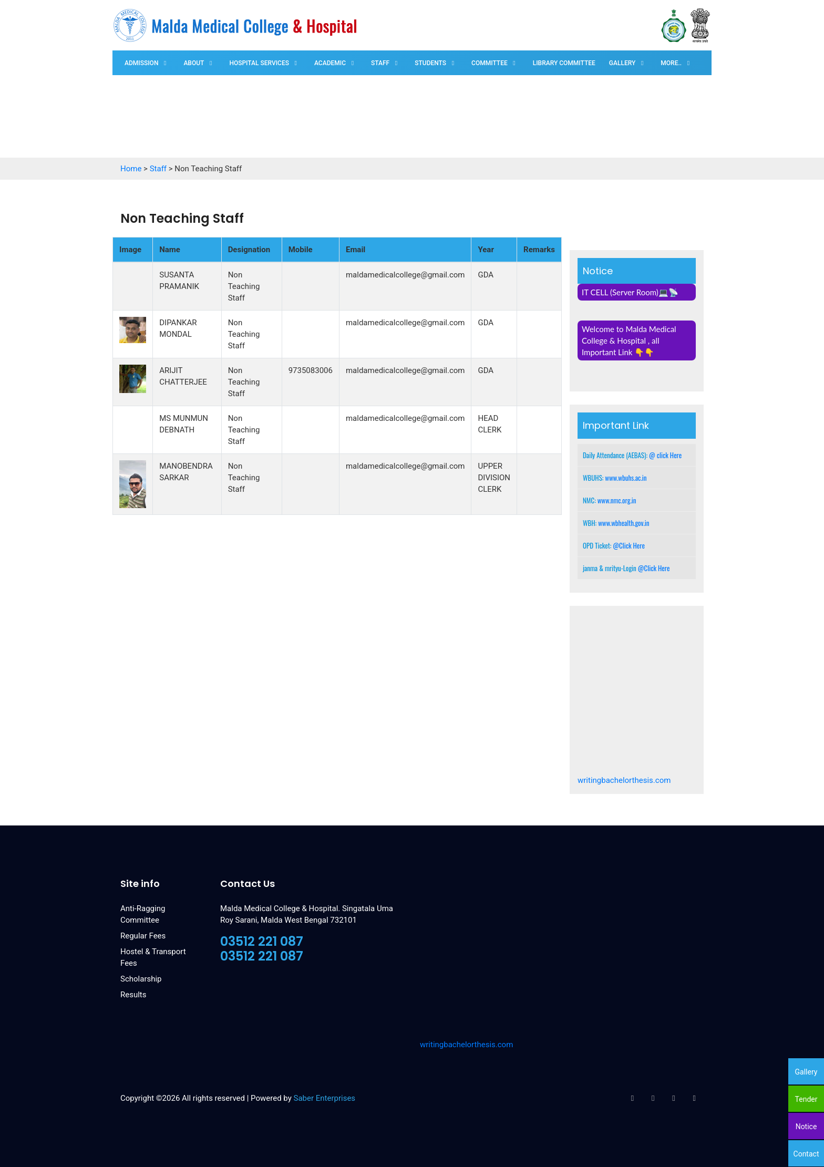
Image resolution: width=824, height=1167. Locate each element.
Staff (380, 63)
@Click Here (629, 545)
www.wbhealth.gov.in (623, 523)
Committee (489, 63)
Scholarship (141, 979)
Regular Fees (143, 936)
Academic (330, 63)
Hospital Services (259, 63)
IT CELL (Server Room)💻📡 (630, 292)
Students (430, 63)
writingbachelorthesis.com (624, 780)
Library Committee (564, 63)
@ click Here (665, 455)
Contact (806, 1154)
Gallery (622, 63)
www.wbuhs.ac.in (625, 477)
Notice (806, 1126)
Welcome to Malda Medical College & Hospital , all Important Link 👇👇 (629, 340)
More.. (671, 63)
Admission (141, 63)
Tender (806, 1099)
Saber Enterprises (325, 1098)
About (193, 63)
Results (133, 994)
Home (130, 168)
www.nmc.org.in (617, 500)
